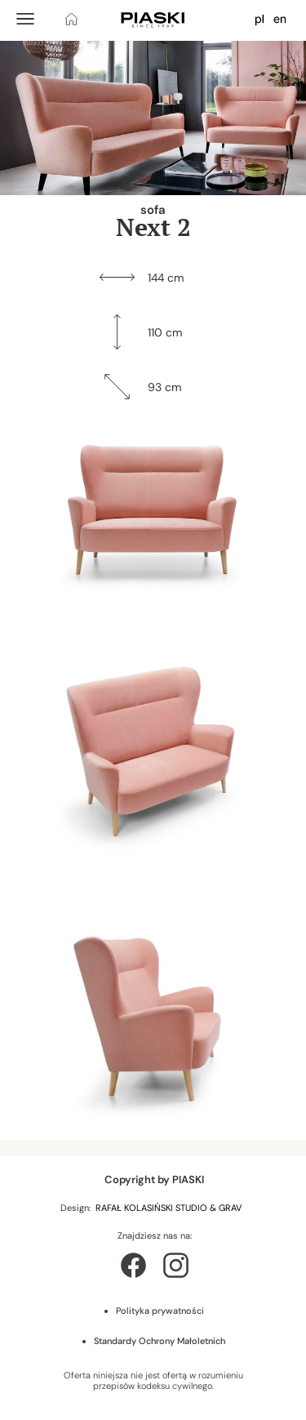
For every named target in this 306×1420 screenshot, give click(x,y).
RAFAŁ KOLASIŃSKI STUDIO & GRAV (169, 1207)
